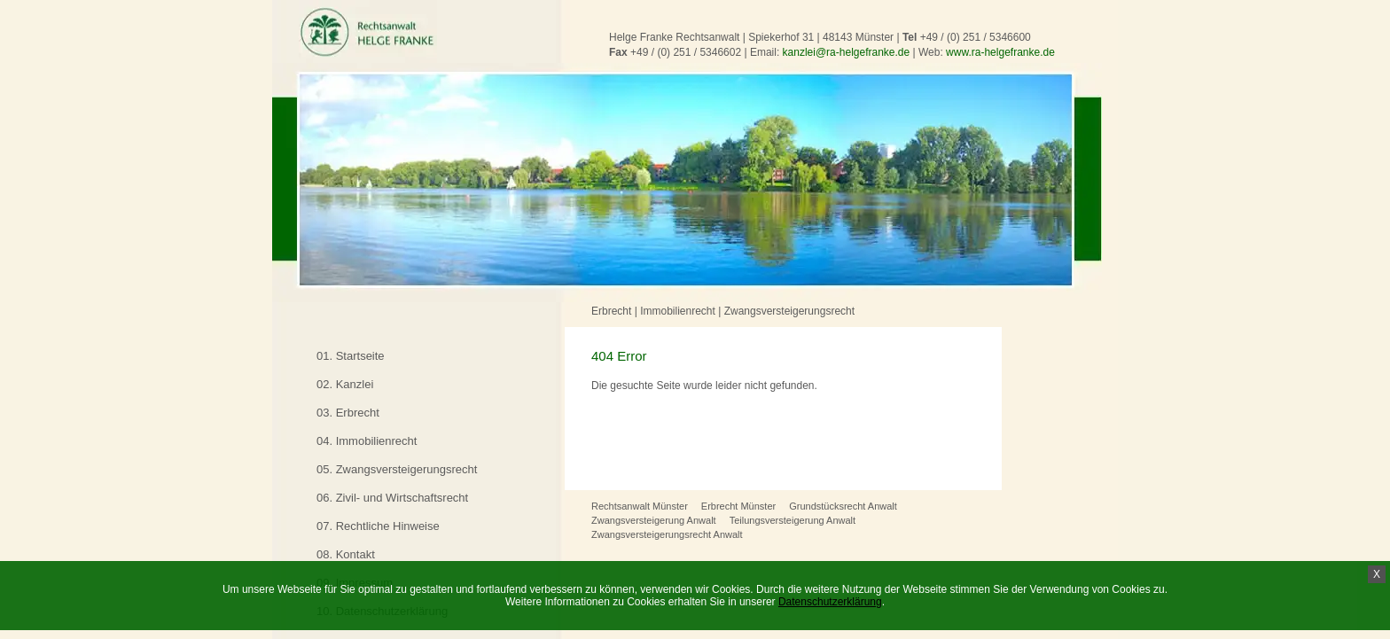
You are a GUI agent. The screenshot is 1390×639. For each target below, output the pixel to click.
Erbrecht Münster (738, 506)
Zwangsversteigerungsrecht (789, 311)
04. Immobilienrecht (366, 441)
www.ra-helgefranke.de (1000, 52)
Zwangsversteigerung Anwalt (653, 520)
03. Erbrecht (347, 412)
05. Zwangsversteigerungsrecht (396, 469)
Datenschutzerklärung (830, 602)
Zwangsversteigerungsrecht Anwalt (667, 534)
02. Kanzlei (344, 384)
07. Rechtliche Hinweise (378, 526)
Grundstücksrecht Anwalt (843, 506)
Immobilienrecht (677, 311)
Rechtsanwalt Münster (639, 506)
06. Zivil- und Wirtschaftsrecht (392, 497)
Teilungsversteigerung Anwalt (792, 520)
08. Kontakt (345, 554)
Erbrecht (611, 311)
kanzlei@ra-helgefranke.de (846, 52)
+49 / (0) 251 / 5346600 (975, 37)
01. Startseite (350, 355)
